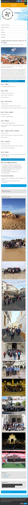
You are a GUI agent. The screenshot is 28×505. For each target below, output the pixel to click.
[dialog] (14, 501)
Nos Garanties (4, 182)
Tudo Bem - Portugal (6, 474)
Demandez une (14, 5)
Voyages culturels (19, 484)
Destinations (6, 44)
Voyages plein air (12, 486)
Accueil (2, 44)
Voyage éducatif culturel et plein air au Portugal (9, 484)
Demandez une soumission (7, 185)
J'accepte (25, 503)
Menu (26, 3)
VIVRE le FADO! (5, 476)
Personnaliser (3, 503)
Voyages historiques (5, 486)
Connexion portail (5, 1)
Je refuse (21, 503)
